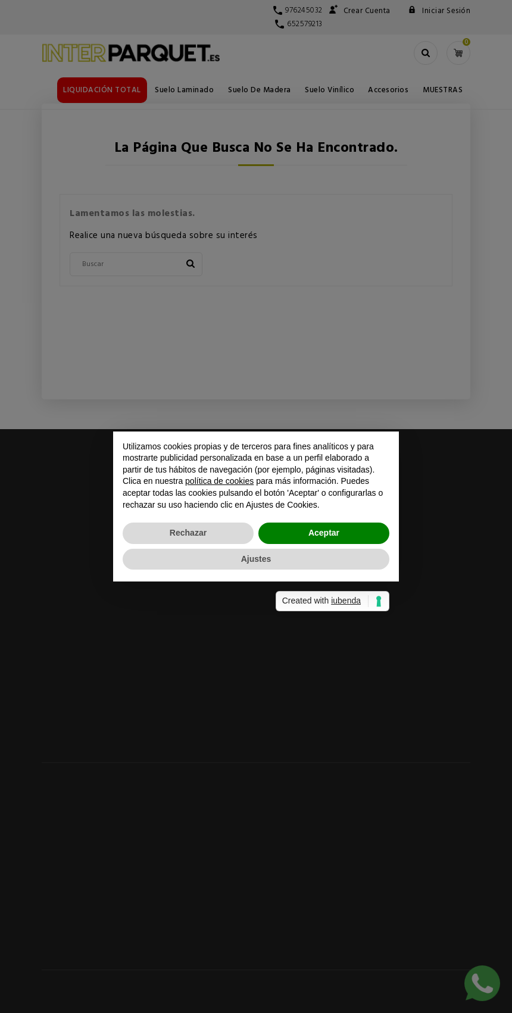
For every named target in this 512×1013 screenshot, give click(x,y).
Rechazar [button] (188, 532)
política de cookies (219, 481)
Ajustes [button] (256, 559)
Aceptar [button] (323, 532)
